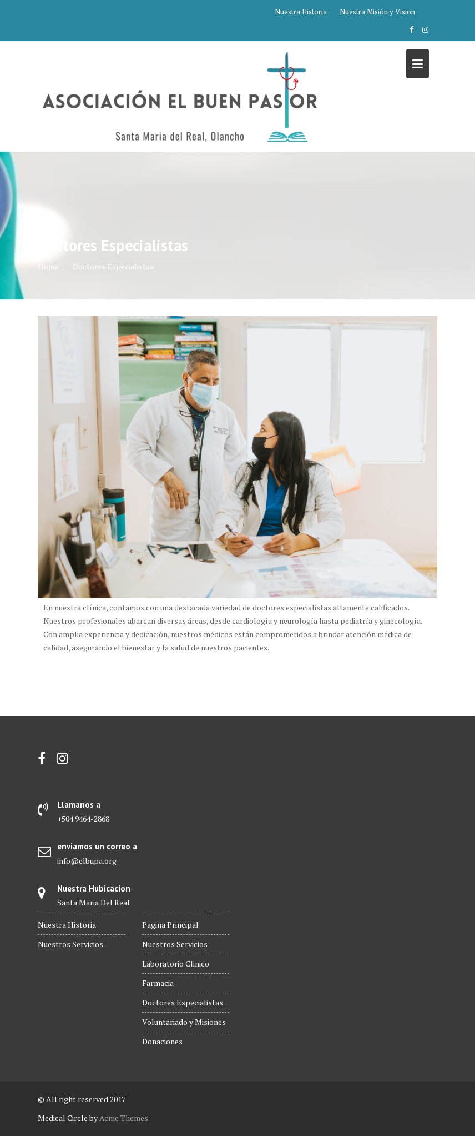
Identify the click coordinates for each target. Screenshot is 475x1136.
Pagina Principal (170, 924)
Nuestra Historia (301, 12)
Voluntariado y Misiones (184, 1022)
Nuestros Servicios (70, 944)
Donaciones (162, 1041)
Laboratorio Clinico (175, 963)
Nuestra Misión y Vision (377, 12)
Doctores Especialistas (182, 1002)
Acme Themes (123, 1118)
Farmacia (158, 983)
